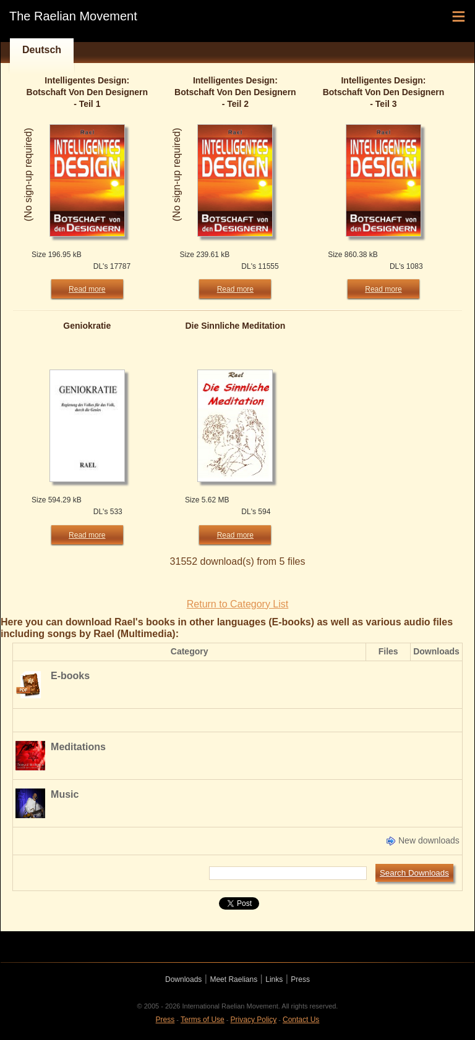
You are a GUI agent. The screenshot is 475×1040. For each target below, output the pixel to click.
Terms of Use (203, 1019)
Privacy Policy (254, 1019)
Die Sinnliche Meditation (235, 326)
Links (274, 979)
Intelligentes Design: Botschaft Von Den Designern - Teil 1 (87, 92)
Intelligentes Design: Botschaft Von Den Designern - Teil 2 (235, 92)
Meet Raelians (233, 979)
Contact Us (301, 1019)
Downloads (183, 979)
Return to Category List (238, 604)
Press (300, 979)
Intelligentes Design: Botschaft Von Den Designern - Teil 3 (384, 92)
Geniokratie (87, 326)
